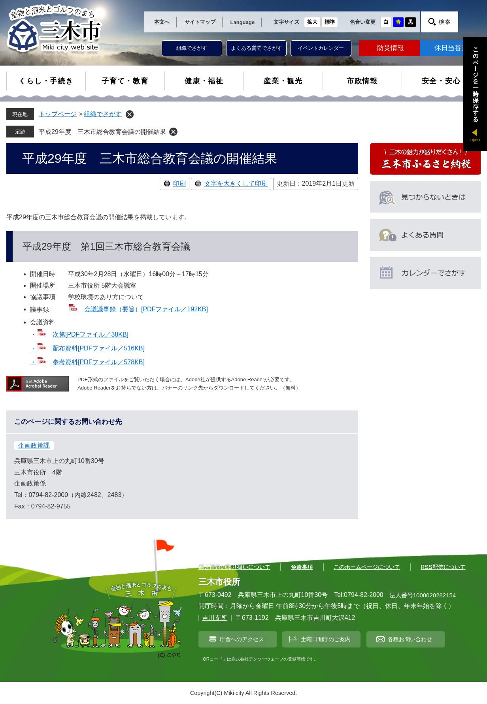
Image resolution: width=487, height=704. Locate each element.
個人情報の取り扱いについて (234, 567)
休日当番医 (451, 48)
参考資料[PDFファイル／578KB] (99, 362)
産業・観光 (283, 81)
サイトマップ (200, 22)
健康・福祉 (204, 81)
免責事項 (302, 567)
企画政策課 (34, 445)
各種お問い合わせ (410, 639)
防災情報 (390, 48)
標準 (330, 22)
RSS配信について (443, 567)
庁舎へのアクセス (242, 639)
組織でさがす (191, 48)
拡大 (312, 22)
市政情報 (362, 81)
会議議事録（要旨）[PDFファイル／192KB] (146, 309)
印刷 (179, 183)
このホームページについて (367, 567)
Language (242, 22)
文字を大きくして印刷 (236, 183)
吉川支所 (214, 617)
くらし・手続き (46, 81)
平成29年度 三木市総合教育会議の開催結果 (102, 131)
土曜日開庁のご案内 (326, 639)
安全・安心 (441, 81)
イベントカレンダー (321, 48)
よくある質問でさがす (256, 48)
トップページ (58, 114)
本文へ (162, 22)
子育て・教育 (125, 81)
